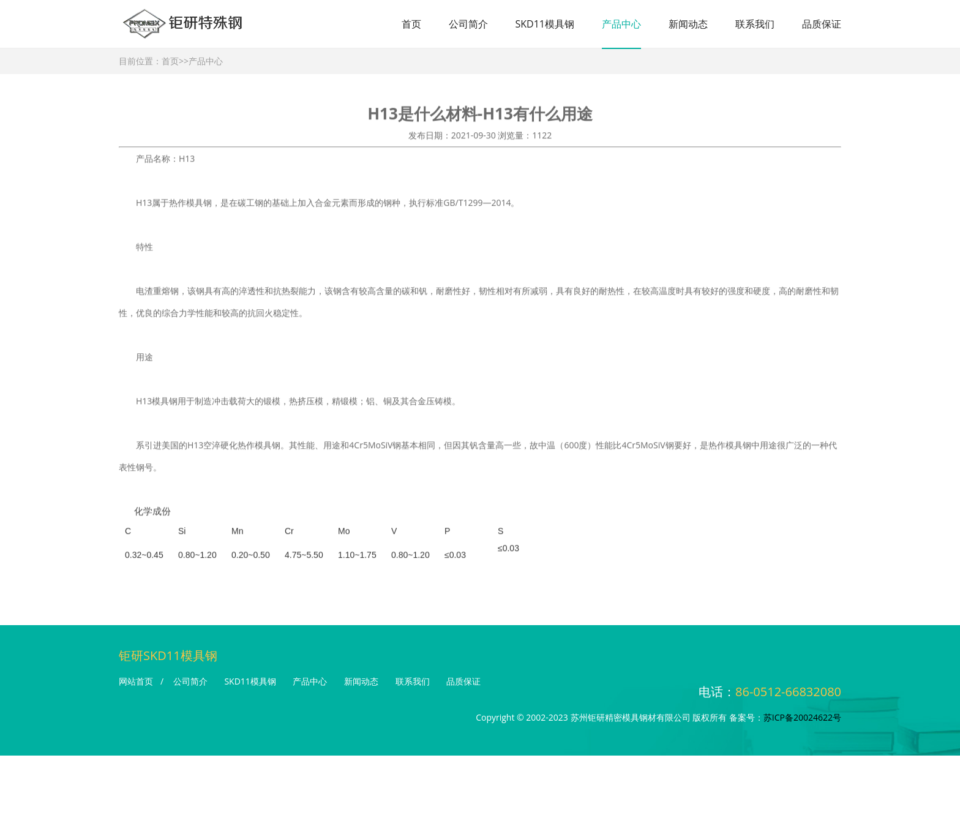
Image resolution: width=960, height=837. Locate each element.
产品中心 (621, 24)
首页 (411, 24)
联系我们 (754, 24)
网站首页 (136, 681)
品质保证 (821, 24)
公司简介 (468, 24)
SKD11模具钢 (545, 24)
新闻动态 (688, 24)
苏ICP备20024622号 (802, 717)
